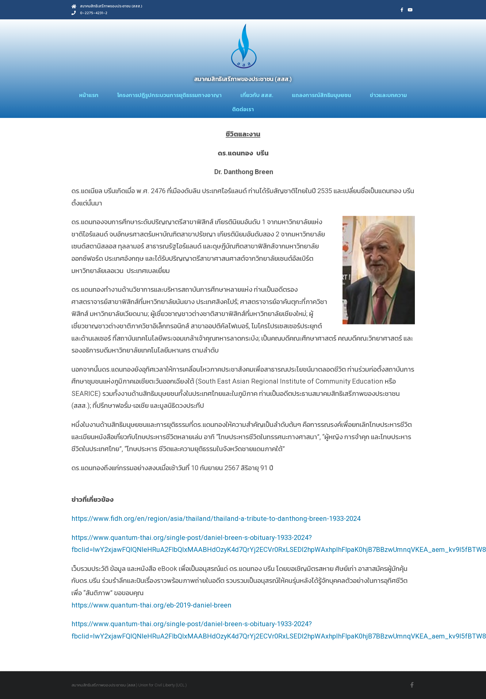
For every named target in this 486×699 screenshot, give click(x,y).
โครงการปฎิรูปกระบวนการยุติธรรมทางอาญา (169, 95)
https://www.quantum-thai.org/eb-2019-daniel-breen (151, 605)
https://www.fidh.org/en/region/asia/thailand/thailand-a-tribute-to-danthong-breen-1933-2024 (216, 518)
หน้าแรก (88, 95)
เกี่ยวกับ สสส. (256, 95)
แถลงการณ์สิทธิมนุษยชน (321, 95)
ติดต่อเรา (243, 109)
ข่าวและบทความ (388, 95)
